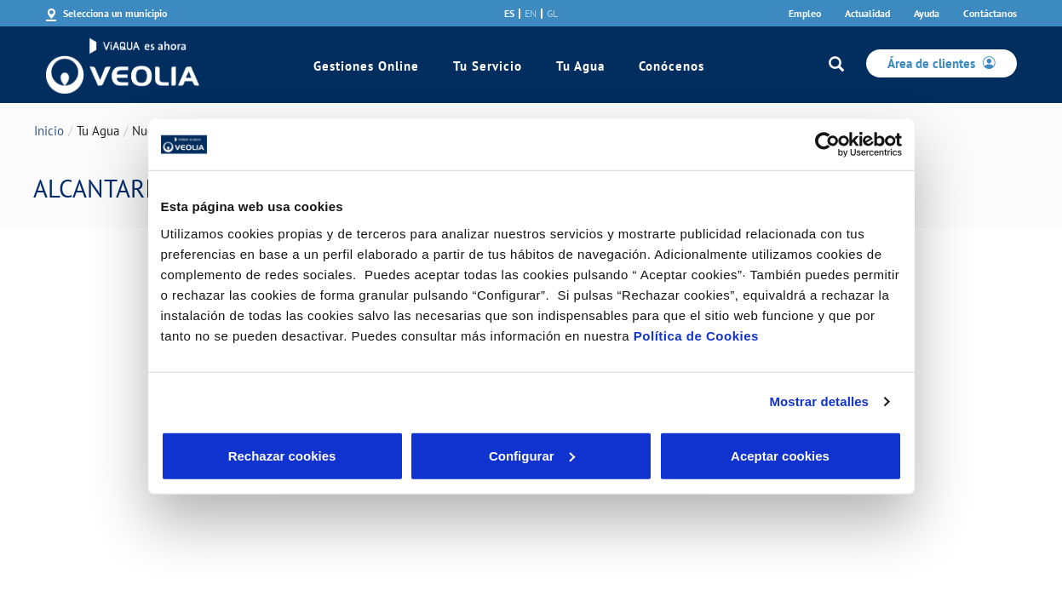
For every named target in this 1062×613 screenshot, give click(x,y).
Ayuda (926, 13)
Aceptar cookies (780, 455)
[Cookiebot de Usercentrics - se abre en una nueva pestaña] (827, 145)
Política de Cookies (696, 335)
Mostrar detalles (819, 401)
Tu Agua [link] (580, 66)
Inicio (49, 131)
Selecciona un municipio (115, 13)
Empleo (805, 13)
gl (552, 14)
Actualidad (867, 13)
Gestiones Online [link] (366, 66)
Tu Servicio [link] (487, 66)
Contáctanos (990, 13)
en (531, 14)
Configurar (532, 455)
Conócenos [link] (671, 66)
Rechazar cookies (282, 455)
